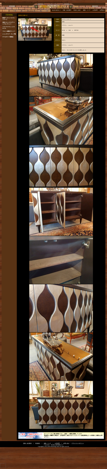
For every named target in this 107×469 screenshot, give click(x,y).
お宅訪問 (95, 10)
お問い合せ (66, 465)
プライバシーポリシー (78, 465)
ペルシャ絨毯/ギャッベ (8, 53)
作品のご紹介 (77, 10)
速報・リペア (86, 10)
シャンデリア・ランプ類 (9, 55)
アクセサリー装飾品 (7, 58)
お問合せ (102, 10)
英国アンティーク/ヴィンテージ (8, 40)
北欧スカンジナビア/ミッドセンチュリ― (8, 44)
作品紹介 (37, 465)
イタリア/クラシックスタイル (8, 49)
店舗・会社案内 (67, 10)
